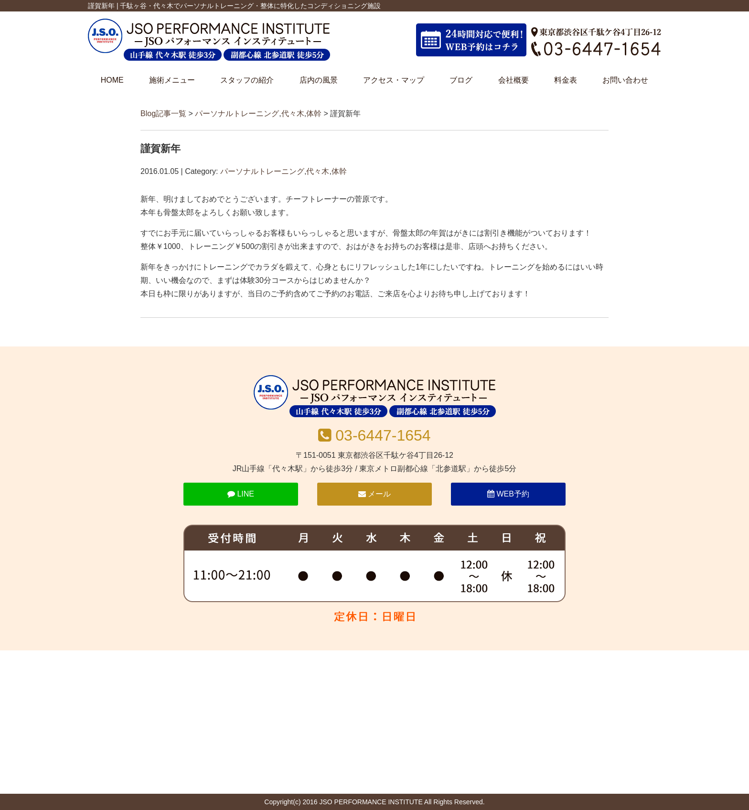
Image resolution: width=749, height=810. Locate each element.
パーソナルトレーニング (237, 113)
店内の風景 (319, 80)
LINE (240, 494)
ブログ (460, 80)
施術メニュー (172, 80)
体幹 (313, 113)
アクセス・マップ (393, 80)
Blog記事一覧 (163, 113)
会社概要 (513, 80)
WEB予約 (508, 494)
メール (374, 494)
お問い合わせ (625, 80)
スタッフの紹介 (247, 80)
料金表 (565, 80)
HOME (112, 80)
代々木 (292, 113)
